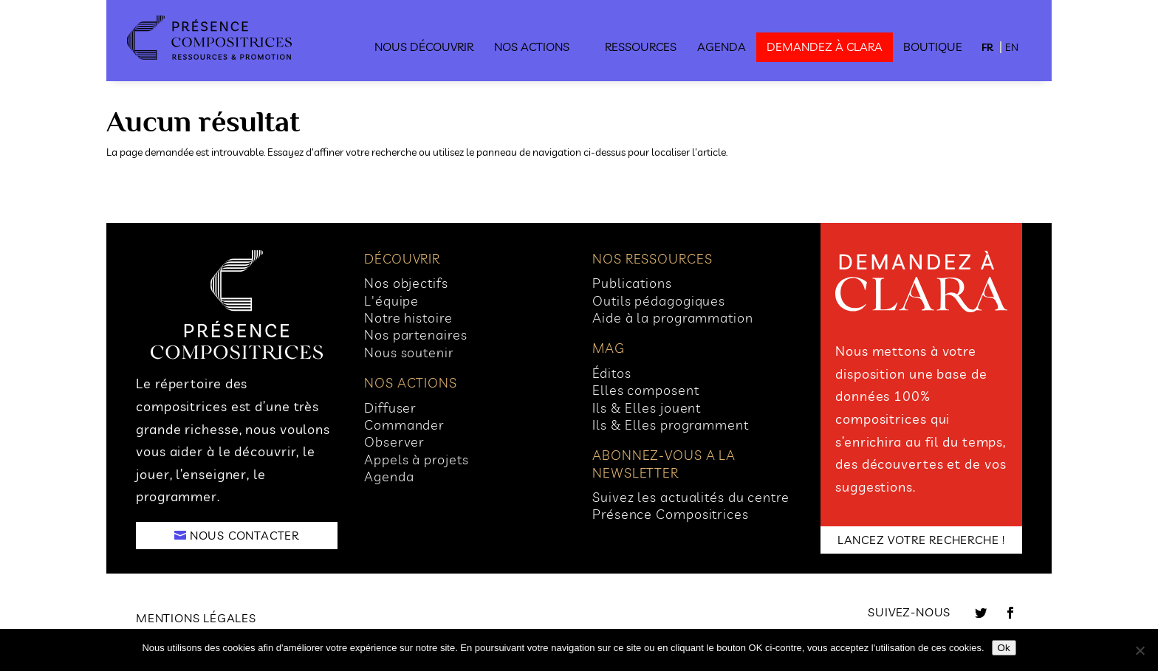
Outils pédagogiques (658, 300)
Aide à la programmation (672, 317)
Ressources (640, 46)
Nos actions (531, 46)
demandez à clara (825, 46)
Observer (394, 441)
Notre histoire (408, 317)
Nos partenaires (415, 334)
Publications (632, 283)
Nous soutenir (409, 352)
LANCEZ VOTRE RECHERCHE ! (921, 539)
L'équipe (391, 300)
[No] (1139, 650)
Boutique (932, 46)
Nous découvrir (423, 46)
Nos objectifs (406, 283)
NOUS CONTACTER (244, 535)
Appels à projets (416, 459)
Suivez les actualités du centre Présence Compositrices (690, 506)
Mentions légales (196, 617)
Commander (404, 424)
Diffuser (390, 407)
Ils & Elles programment (670, 424)
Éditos (611, 373)
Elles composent (645, 390)
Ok (1004, 647)
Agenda (721, 46)
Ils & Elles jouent (646, 407)
